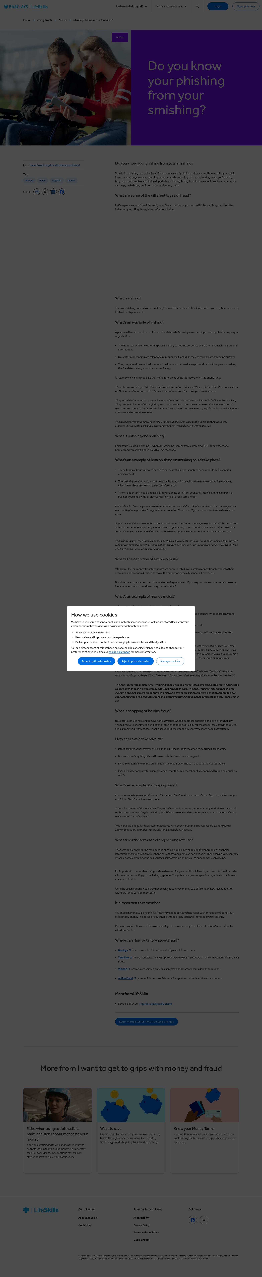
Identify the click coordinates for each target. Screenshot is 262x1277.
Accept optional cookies (96, 661)
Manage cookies (170, 661)
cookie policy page (119, 651)
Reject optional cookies (135, 661)
